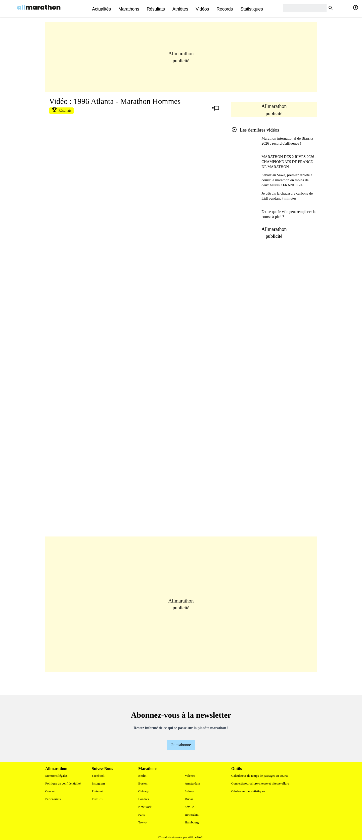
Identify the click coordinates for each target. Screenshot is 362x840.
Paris (141, 814)
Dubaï (189, 799)
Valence (190, 775)
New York (145, 807)
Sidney (189, 791)
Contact (50, 791)
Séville (189, 807)
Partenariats (53, 799)
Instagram (98, 783)
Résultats (156, 9)
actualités (101, 9)
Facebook (98, 775)
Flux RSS (98, 799)
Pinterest (97, 791)
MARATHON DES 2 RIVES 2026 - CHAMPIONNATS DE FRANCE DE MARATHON (288, 162)
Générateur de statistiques (248, 791)
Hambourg (192, 822)
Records (224, 9)
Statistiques (251, 9)
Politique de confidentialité (63, 783)
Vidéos (202, 9)
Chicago (143, 791)
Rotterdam (192, 814)
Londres (143, 799)
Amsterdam (192, 783)
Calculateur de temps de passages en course (259, 775)
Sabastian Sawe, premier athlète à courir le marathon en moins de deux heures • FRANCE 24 (286, 180)
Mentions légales (56, 775)
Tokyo (142, 822)
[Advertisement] (181, 62)
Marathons (128, 9)
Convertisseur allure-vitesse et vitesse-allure (260, 783)
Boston (143, 783)
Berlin (142, 775)
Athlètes (180, 9)
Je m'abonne (181, 745)
